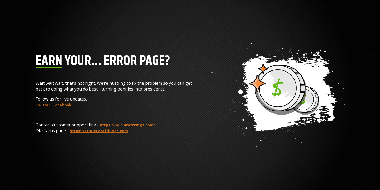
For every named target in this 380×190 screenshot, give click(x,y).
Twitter (43, 104)
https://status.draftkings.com (99, 130)
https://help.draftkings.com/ (127, 124)
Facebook (62, 104)
